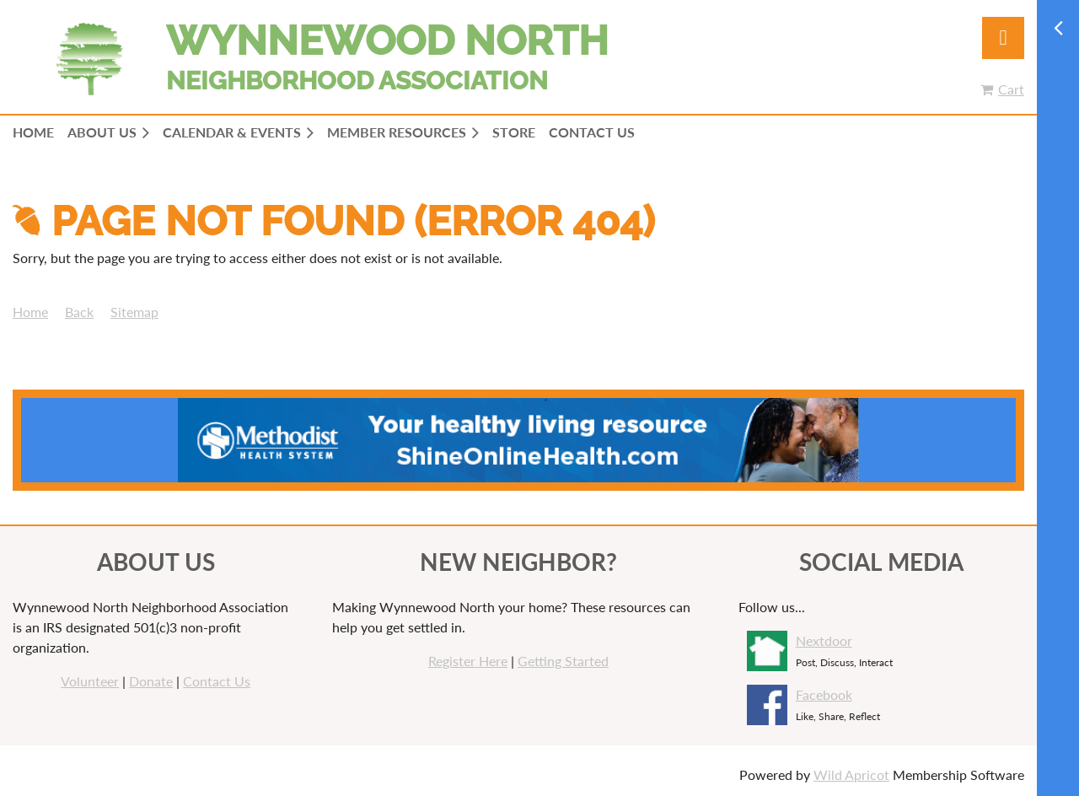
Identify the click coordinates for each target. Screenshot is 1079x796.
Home (30, 312)
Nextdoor (824, 640)
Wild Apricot (851, 774)
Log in (1003, 38)
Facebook (824, 694)
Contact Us (216, 681)
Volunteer (90, 681)
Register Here (467, 661)
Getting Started (563, 661)
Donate (151, 681)
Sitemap (134, 312)
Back (79, 312)
